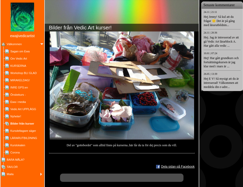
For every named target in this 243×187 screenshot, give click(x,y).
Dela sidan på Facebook (178, 166)
